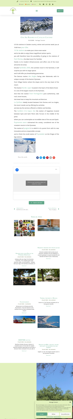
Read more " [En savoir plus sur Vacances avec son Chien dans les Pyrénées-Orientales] (24, 265)
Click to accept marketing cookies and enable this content (36, 183)
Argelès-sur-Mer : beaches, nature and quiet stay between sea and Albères (49, 346)
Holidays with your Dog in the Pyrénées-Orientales (24, 254)
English (22, 4)
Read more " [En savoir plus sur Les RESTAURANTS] (24, 313)
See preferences (65, 414)
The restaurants (24, 302)
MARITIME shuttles (24, 340)
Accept (41, 414)
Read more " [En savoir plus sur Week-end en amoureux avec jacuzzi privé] (48, 258)
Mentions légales (49, 416)
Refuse (53, 414)
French (34, 4)
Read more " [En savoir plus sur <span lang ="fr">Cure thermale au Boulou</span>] (48, 306)
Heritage (37, 40)
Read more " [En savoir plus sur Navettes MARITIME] (24, 351)
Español (28, 4)
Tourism (42, 40)
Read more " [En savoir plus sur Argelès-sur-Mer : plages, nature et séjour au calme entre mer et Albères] (48, 355)
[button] (70, 402)
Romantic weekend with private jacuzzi (49, 248)
